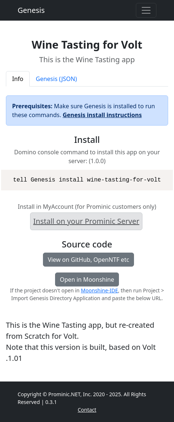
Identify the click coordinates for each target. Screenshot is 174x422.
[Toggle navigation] (146, 10)
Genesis (31, 10)
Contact (87, 409)
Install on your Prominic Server (86, 221)
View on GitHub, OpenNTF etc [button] (88, 260)
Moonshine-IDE (99, 290)
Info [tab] (17, 79)
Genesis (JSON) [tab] (56, 79)
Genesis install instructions (102, 115)
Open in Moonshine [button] (87, 279)
